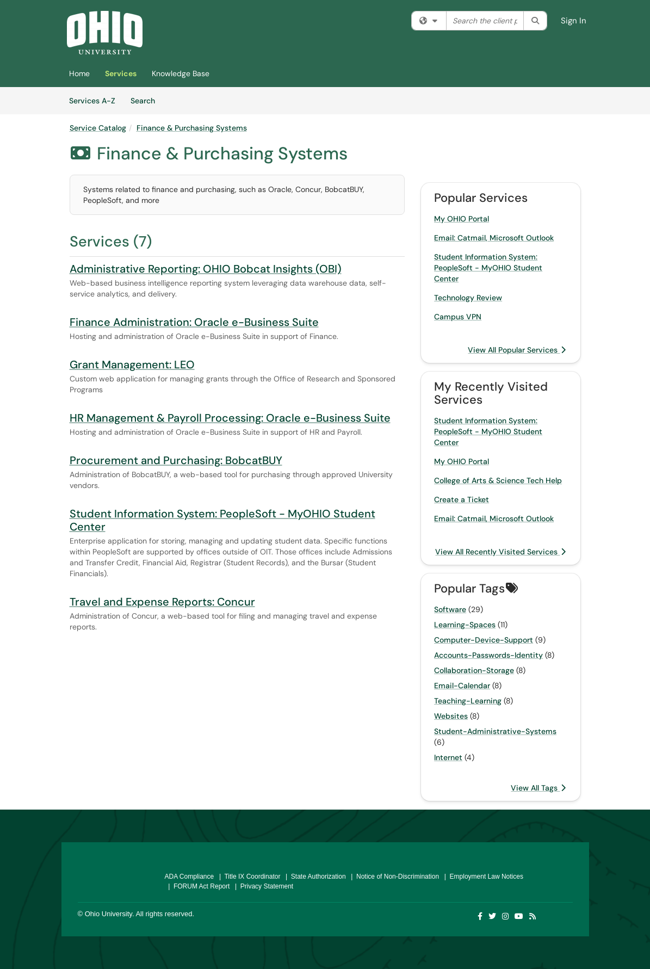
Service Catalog (98, 128)
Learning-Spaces (465, 624)
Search (147, 100)
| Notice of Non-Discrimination (393, 876)
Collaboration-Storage (474, 670)
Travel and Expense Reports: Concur (162, 602)
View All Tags (538, 788)
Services (121, 73)
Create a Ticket (461, 499)
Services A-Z (92, 101)
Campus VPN (457, 317)
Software (450, 609)
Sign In (573, 20)
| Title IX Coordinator (247, 876)
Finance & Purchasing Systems (192, 128)
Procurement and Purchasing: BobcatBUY (176, 460)
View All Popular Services (517, 350)
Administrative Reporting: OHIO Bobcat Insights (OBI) (206, 269)
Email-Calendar (462, 685)
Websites (451, 716)
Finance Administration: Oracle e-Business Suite (194, 322)
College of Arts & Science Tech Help (498, 480)
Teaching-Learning (468, 701)
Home (79, 73)
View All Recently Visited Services (500, 552)
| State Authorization (313, 876)
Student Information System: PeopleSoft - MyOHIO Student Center (222, 520)
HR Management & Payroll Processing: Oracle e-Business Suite (230, 418)
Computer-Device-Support (483, 640)
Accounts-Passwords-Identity (488, 655)
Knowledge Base (180, 73)
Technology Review (468, 298)
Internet (448, 757)
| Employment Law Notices (482, 876)
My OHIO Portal (461, 219)
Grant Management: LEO (132, 364)
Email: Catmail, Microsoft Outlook (494, 238)
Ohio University (108, 914)
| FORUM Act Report (197, 886)
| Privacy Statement (262, 886)
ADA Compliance (189, 876)
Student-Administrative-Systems (495, 731)
